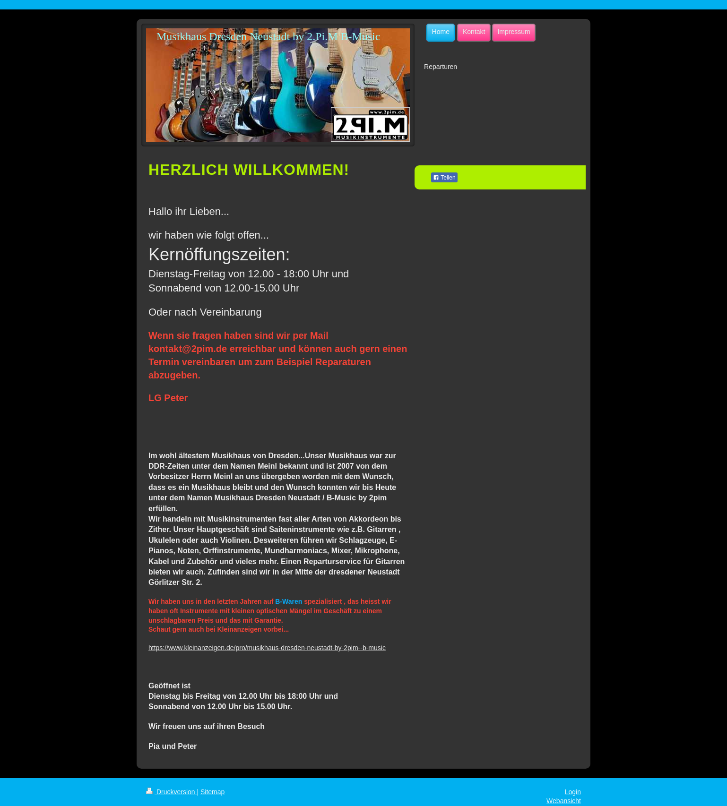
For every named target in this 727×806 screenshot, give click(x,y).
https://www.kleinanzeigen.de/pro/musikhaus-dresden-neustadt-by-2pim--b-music (267, 648)
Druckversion (171, 792)
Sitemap (212, 792)
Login (573, 792)
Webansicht (563, 801)
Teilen (444, 177)
